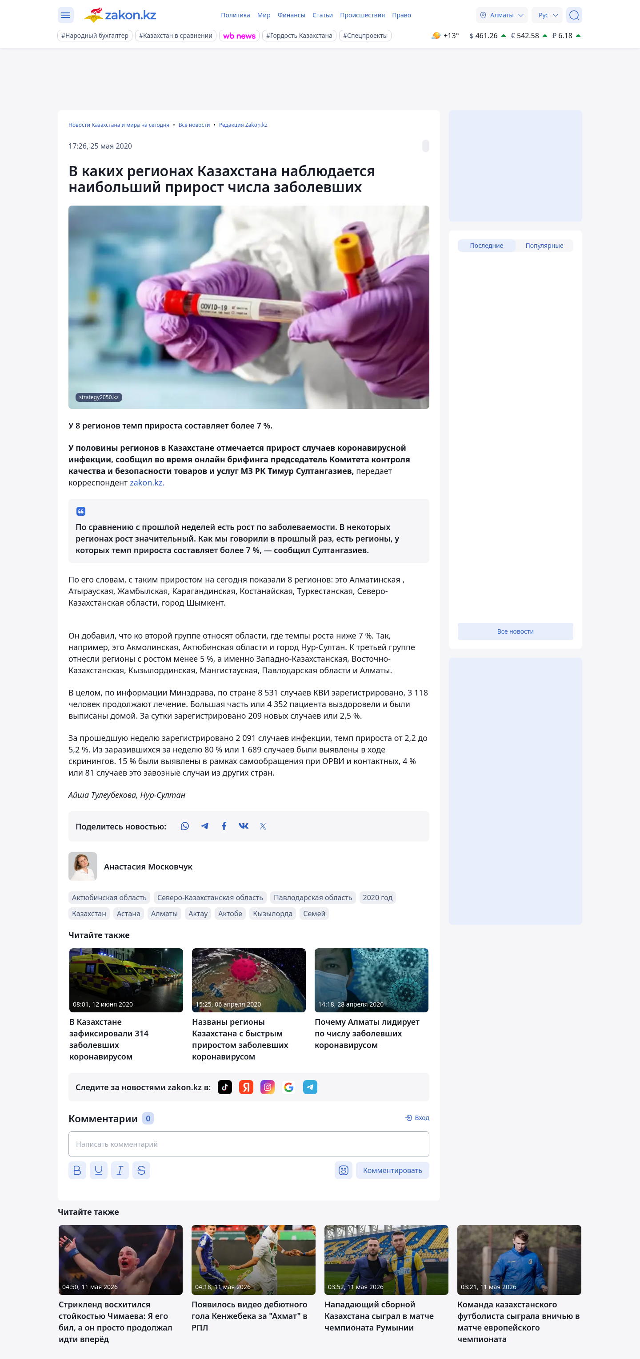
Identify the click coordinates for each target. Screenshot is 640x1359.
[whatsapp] (185, 826)
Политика (235, 15)
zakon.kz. (146, 482)
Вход (422, 1117)
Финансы (292, 15)
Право (401, 15)
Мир (264, 15)
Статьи (322, 15)
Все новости (194, 125)
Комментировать (392, 1170)
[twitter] (263, 826)
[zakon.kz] (120, 15)
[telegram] (204, 826)
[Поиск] (574, 15)
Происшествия (362, 15)
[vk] (244, 826)
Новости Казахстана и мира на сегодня (118, 125)
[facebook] (224, 826)
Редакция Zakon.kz (243, 125)
